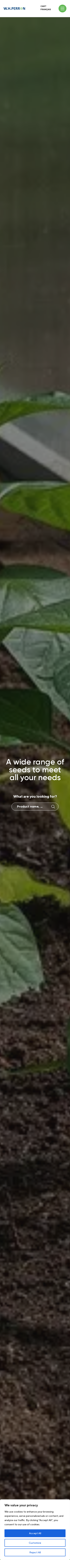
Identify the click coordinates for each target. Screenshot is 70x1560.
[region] (35, 1529)
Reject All (35, 1552)
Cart (43, 6)
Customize (35, 1542)
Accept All (35, 1533)
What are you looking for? (35, 796)
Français (45, 9)
